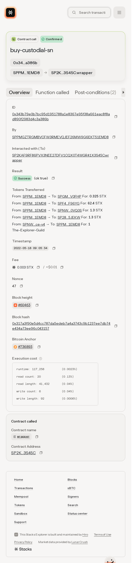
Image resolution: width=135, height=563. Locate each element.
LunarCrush (79, 542)
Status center (78, 513)
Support (20, 522)
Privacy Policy (23, 542)
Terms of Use (102, 534)
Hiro (85, 534)
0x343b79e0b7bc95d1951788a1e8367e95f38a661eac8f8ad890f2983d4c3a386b (61, 116)
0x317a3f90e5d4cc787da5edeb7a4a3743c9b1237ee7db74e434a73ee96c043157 (61, 326)
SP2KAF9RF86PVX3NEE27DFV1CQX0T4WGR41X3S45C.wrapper (60, 157)
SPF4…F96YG (69, 203)
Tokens (19, 505)
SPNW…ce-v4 (34, 224)
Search (73, 505)
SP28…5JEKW (69, 217)
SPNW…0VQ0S (70, 210)
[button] (122, 92)
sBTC (71, 488)
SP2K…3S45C (23, 452)
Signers (73, 496)
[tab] (19, 92)
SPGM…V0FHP (69, 196)
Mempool (21, 496)
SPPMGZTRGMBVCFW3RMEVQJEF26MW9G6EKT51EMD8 (60, 137)
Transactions (23, 488)
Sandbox (20, 513)
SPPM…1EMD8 (34, 196)
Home (18, 479)
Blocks (72, 479)
